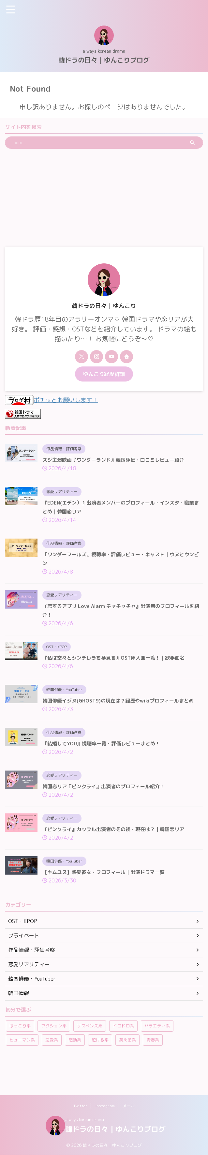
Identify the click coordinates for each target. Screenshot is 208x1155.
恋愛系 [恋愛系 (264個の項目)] (51, 1062)
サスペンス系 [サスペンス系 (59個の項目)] (89, 1048)
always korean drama (84, 1120)
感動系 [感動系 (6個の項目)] (74, 1062)
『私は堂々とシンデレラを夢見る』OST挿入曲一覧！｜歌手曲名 (118, 664)
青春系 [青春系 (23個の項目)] (152, 1062)
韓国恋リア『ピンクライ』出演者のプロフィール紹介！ (107, 805)
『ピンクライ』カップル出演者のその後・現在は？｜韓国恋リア (118, 849)
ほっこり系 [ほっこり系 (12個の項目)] (20, 1048)
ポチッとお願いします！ (55, 399)
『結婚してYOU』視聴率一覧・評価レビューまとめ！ (105, 761)
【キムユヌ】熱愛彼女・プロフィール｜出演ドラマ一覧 (107, 893)
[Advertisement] (104, 198)
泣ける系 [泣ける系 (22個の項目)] (100, 1062)
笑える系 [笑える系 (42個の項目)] (127, 1062)
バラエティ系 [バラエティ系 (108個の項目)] (157, 1048)
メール (129, 1106)
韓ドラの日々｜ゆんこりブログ (104, 59)
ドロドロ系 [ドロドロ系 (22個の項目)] (123, 1048)
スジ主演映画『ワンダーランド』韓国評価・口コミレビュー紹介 (118, 459)
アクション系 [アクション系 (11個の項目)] (54, 1048)
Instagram (105, 1106)
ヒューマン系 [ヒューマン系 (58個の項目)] (22, 1062)
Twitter (80, 1106)
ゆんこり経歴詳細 (104, 374)
